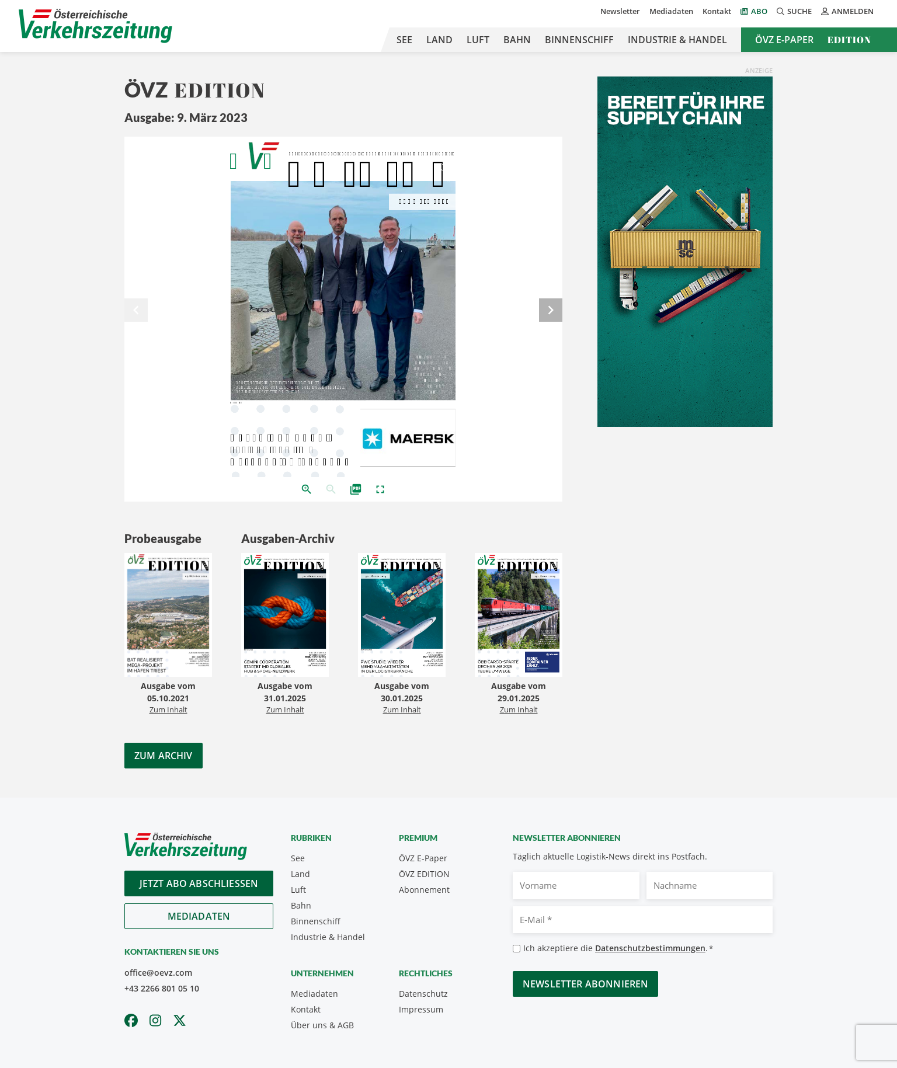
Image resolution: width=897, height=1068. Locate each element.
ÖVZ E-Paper (784, 39)
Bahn (517, 39)
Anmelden (847, 11)
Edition (849, 39)
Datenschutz (423, 993)
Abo (759, 11)
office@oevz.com (158, 972)
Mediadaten (671, 11)
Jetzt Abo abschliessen (199, 883)
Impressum (421, 1009)
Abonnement (424, 889)
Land (439, 39)
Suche (794, 11)
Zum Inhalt (168, 709)
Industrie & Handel (677, 39)
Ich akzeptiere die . (618, 948)
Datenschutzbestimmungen (650, 948)
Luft (478, 39)
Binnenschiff (579, 39)
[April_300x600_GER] (685, 250)
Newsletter (620, 11)
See (404, 39)
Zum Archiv (163, 755)
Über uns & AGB (322, 1025)
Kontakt (717, 11)
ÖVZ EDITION (424, 873)
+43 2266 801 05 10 (161, 988)
